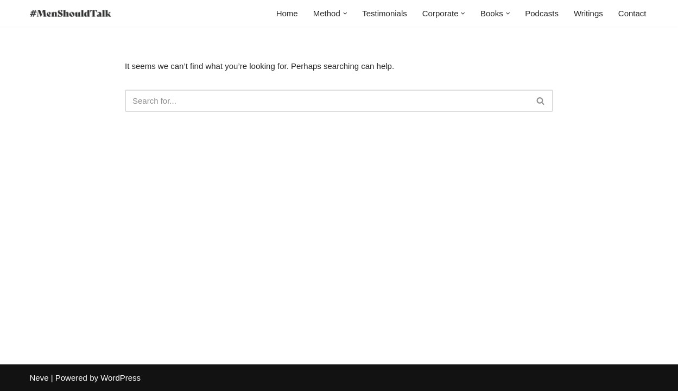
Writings (588, 13)
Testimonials (384, 13)
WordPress (120, 377)
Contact (632, 13)
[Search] (327, 101)
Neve (39, 377)
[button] (345, 13)
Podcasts (542, 13)
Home (287, 13)
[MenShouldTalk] (70, 13)
